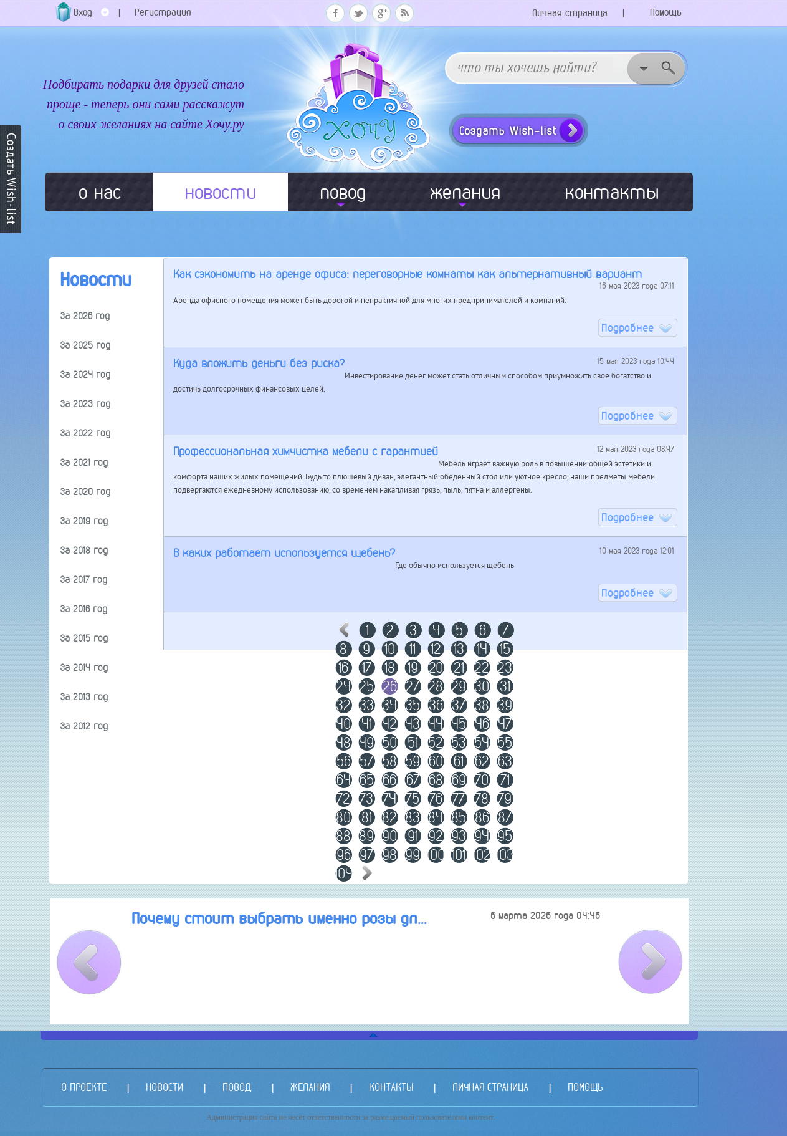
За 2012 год (84, 726)
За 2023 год (85, 403)
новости (220, 192)
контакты (612, 192)
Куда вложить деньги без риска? (259, 363)
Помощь (666, 12)
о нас (100, 192)
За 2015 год (84, 638)
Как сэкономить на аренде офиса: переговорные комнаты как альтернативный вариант (407, 274)
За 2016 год (83, 609)
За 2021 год (84, 462)
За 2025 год (85, 345)
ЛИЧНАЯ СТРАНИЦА (490, 1087)
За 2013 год (84, 696)
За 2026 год (85, 315)
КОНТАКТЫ (391, 1087)
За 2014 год (84, 667)
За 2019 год (84, 521)
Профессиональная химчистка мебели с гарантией (305, 451)
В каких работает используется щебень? (284, 552)
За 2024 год (85, 374)
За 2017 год (83, 579)
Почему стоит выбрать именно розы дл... (279, 919)
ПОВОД (236, 1087)
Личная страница (570, 12)
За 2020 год (85, 491)
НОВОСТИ (164, 1087)
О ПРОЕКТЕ (84, 1087)
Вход (91, 16)
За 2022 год (85, 433)
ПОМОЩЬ (585, 1087)
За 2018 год (84, 550)
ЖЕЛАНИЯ (310, 1087)
